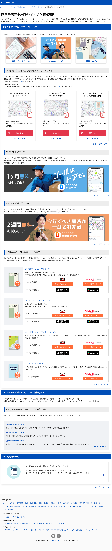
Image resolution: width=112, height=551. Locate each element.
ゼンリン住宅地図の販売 (12, 506)
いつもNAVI (3, 7)
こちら (21, 82)
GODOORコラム (63, 523)
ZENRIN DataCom (54, 540)
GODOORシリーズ (56, 49)
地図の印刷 (33, 503)
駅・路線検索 (95, 503)
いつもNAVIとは (9, 503)
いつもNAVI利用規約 (74, 506)
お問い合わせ (8, 509)
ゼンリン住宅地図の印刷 (31, 506)
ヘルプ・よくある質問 (49, 506)
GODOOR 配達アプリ (27, 523)
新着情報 (19, 503)
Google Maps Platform (94, 530)
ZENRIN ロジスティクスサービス (63, 530)
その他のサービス (100, 446)
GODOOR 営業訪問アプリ (46, 523)
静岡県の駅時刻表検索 (16, 441)
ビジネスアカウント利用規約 (93, 506)
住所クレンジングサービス (40, 530)
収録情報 (62, 506)
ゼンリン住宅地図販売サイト (19, 7)
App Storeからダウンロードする (62, 290)
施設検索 (66, 503)
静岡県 (33, 7)
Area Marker (24, 530)
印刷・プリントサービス (21, 49)
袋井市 (40, 7)
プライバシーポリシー (19, 517)
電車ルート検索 (55, 503)
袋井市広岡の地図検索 (16, 424)
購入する (19, 133)
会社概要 (6, 517)
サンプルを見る (19, 138)
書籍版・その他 (91, 49)
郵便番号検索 (84, 503)
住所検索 (74, 503)
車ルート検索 (44, 503)
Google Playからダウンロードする (93, 290)
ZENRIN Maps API (11, 530)
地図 (26, 503)
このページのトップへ (101, 144)
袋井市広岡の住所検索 (16, 432)
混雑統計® (80, 530)
